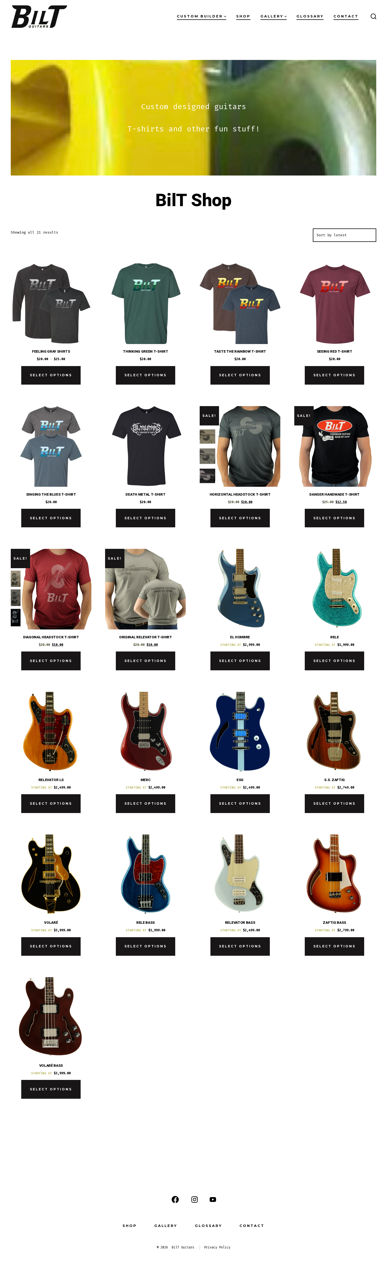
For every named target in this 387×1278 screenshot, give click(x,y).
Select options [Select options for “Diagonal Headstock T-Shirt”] (51, 661)
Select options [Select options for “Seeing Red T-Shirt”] (334, 375)
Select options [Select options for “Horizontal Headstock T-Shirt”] (240, 518)
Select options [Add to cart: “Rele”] (334, 661)
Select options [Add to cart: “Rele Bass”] (145, 946)
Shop (243, 16)
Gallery (273, 16)
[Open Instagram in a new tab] (194, 1199)
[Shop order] (344, 235)
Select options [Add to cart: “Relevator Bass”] (240, 946)
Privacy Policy (217, 1247)
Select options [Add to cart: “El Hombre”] (240, 661)
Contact (346, 16)
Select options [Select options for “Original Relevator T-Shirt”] (145, 661)
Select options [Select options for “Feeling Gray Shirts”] (51, 375)
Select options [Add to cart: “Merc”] (145, 803)
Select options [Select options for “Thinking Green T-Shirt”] (145, 375)
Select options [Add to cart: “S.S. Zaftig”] (334, 803)
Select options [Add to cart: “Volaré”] (51, 946)
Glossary (310, 16)
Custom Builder (201, 16)
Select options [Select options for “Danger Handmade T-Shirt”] (334, 518)
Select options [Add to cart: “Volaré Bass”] (51, 1089)
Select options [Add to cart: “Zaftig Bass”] (334, 946)
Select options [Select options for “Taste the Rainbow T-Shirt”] (240, 375)
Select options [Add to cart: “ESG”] (240, 803)
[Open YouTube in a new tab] (212, 1199)
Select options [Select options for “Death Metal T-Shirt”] (145, 518)
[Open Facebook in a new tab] (175, 1199)
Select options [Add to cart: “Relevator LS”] (51, 803)
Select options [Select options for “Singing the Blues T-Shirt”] (51, 518)
